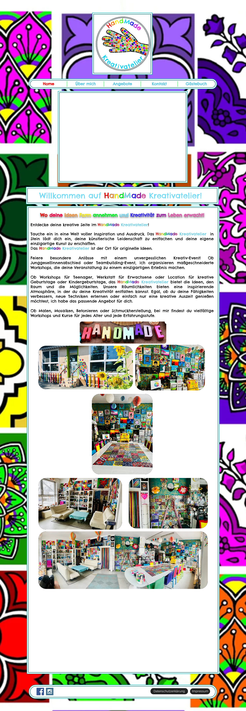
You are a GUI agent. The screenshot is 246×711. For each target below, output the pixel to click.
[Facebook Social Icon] (40, 691)
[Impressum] (200, 691)
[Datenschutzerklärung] (169, 691)
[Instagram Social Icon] (49, 691)
